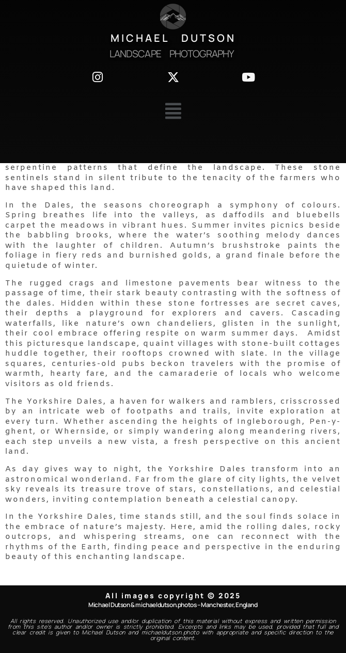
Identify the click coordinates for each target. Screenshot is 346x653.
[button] (173, 111)
